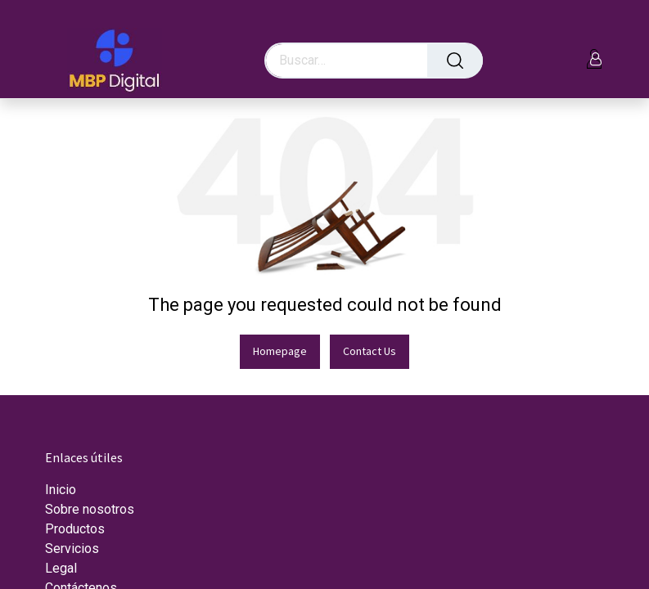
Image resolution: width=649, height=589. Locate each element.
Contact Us (369, 351)
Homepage (280, 351)
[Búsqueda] (455, 60)
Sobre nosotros (89, 509)
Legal (61, 568)
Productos (75, 529)
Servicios (72, 548)
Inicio (60, 489)
